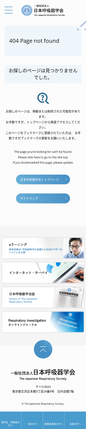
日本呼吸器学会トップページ (39, 179)
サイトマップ (29, 198)
